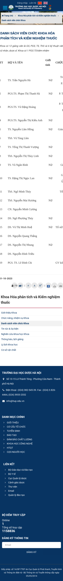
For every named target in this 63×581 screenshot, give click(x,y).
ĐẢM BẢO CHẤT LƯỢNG (17, 439)
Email (9, 491)
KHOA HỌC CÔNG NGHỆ (18, 443)
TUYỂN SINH (11, 431)
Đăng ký (31, 552)
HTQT (8, 447)
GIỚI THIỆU (11, 422)
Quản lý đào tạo (14, 495)
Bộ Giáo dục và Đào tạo (18, 469)
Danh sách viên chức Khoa (13, 20)
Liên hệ (32, 3)
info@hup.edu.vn (13, 401)
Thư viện (10, 486)
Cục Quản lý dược (15, 478)
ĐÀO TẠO (10, 435)
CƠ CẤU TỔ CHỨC (14, 426)
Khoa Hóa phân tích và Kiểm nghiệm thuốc (37, 16)
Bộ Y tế (9, 474)
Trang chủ (7, 16)
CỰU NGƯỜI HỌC (14, 452)
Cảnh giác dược (14, 482)
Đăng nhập (22, 3)
